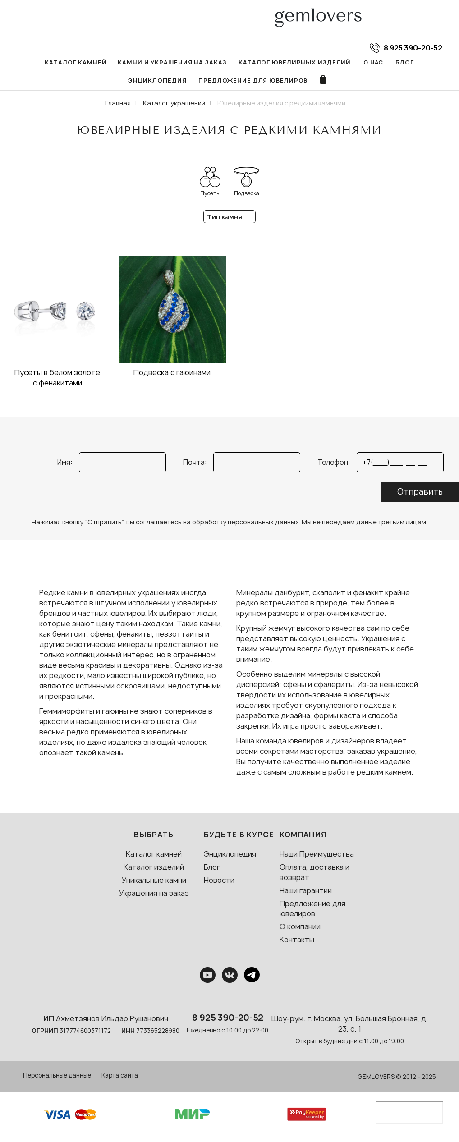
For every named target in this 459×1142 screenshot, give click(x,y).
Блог (362, 62)
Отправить (420, 494)
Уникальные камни (154, 882)
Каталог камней (48, 62)
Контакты (297, 942)
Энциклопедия (411, 62)
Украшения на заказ (154, 895)
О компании (300, 929)
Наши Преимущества (317, 856)
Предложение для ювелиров (217, 82)
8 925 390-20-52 (227, 1019)
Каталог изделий (154, 869)
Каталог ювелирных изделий (256, 62)
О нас (331, 62)
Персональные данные (57, 1077)
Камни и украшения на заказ (140, 62)
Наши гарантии (306, 892)
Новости (219, 882)
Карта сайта (119, 1077)
